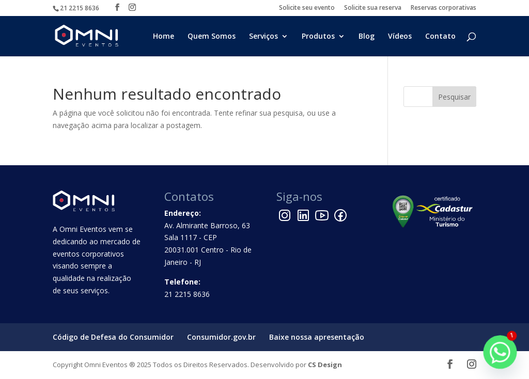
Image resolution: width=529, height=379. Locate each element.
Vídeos (400, 37)
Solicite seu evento (307, 8)
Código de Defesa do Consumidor (113, 337)
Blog (367, 37)
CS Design (325, 364)
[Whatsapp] (500, 352)
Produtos (318, 37)
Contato (440, 37)
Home (163, 37)
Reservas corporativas (443, 8)
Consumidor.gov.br (221, 337)
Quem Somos (212, 37)
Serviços (263, 37)
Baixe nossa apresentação (316, 337)
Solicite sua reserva (372, 8)
